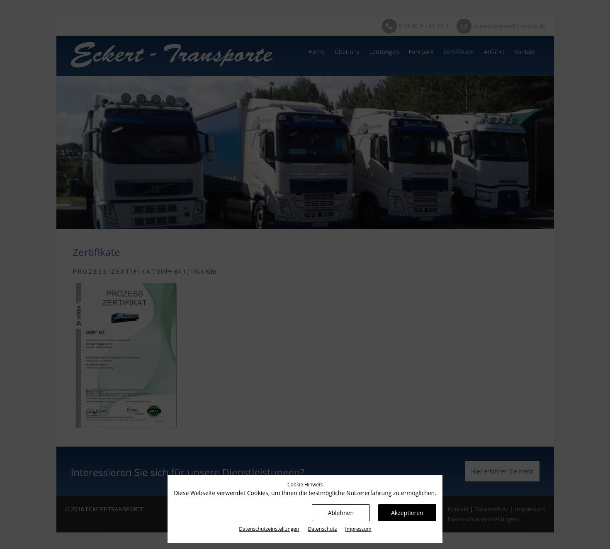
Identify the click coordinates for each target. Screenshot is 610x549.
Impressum (358, 528)
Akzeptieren (407, 513)
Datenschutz (322, 528)
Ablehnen (341, 513)
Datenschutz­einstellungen (269, 528)
